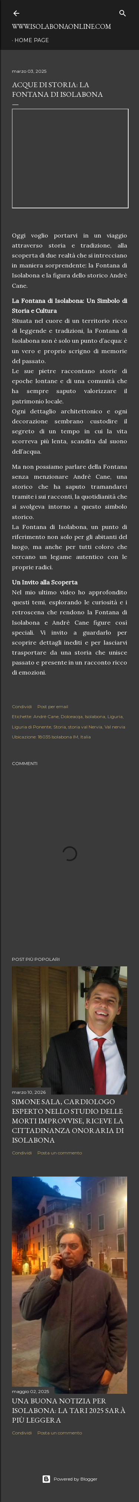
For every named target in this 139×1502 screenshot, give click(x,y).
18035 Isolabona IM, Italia (64, 737)
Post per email (52, 706)
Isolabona (95, 716)
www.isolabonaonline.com (61, 26)
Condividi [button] (22, 706)
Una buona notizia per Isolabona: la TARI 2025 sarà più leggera (69, 1410)
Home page (31, 40)
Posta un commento (59, 1152)
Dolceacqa (72, 716)
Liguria (115, 716)
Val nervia (115, 727)
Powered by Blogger (69, 1479)
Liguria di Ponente (31, 727)
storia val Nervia (85, 727)
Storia (59, 727)
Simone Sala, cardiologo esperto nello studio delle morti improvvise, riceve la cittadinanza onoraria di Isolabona (68, 1121)
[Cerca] (122, 11)
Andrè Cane (46, 716)
